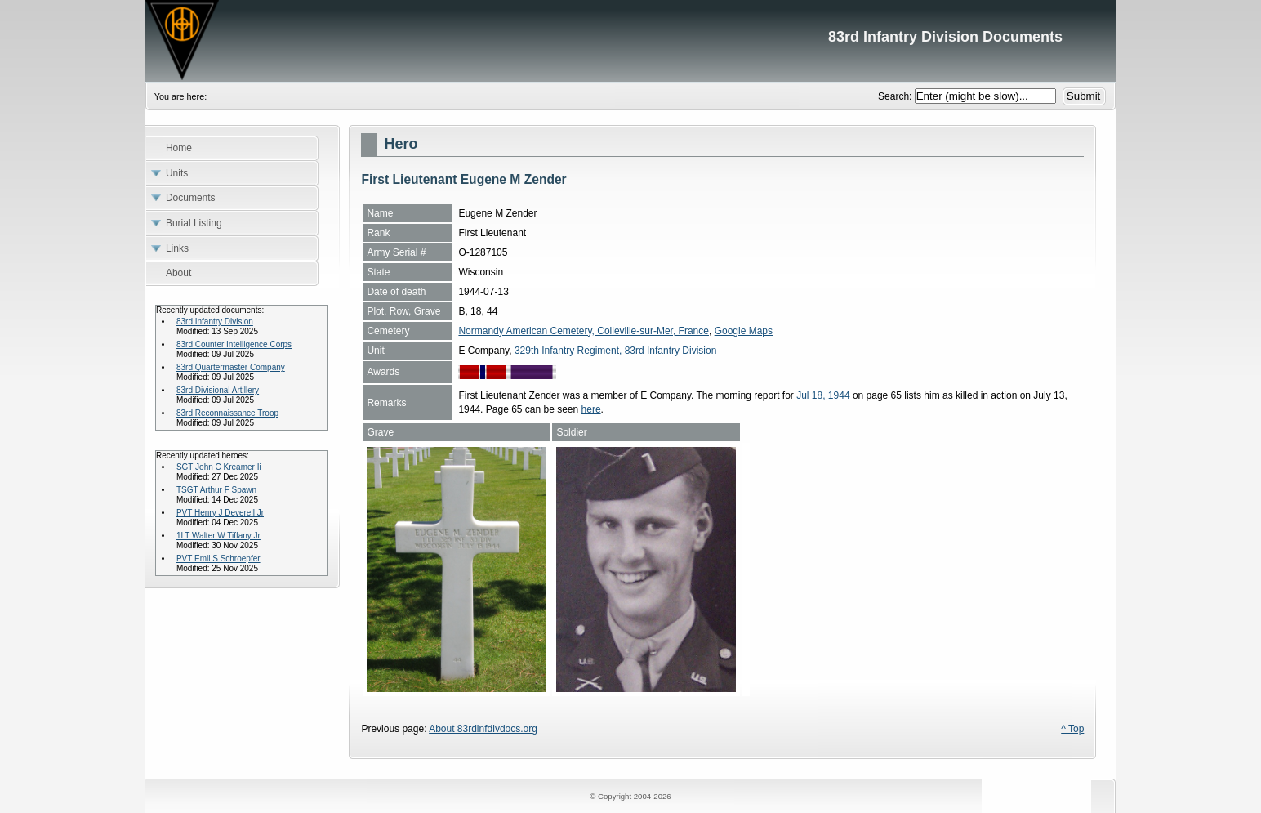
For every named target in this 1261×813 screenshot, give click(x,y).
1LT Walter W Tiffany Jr (218, 535)
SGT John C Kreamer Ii (218, 466)
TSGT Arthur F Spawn (216, 489)
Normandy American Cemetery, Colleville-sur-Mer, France (583, 331)
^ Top (1072, 729)
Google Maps (744, 331)
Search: (896, 96)
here (591, 409)
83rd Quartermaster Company (230, 367)
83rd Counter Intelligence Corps (234, 344)
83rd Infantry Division (214, 321)
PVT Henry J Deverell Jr (220, 512)
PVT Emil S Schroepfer (218, 558)
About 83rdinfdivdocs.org (483, 729)
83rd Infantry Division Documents (630, 41)
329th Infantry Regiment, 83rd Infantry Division (615, 350)
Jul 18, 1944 (822, 395)
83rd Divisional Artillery (217, 390)
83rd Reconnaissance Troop (227, 413)
